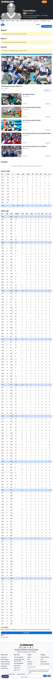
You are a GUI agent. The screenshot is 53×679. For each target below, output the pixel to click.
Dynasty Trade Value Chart (19, 660)
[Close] (50, 667)
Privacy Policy (11, 674)
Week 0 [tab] (7, 20)
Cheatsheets (4, 666)
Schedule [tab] (22, 20)
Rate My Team (4, 668)
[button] (38, 25)
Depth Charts (17, 665)
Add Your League (46, 26)
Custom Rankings (5, 664)
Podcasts (29, 661)
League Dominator (5, 661)
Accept (45, 675)
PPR (3, 24)
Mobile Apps (44, 661)
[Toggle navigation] (50, 1)
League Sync (4, 657)
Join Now (44, 1)
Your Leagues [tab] (43, 20)
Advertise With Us (45, 657)
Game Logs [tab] (36, 20)
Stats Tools (17, 670)
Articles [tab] (17, 20)
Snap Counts (17, 667)
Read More (47, 90)
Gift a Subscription (45, 664)
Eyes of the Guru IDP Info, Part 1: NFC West (34, 146)
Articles (29, 657)
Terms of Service (21, 674)
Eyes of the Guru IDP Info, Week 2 (32, 107)
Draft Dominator (5, 659)
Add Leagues (26, 632)
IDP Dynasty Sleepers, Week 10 (11, 86)
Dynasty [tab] (12, 20)
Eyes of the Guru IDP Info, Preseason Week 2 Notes (37, 133)
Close (49, 675)
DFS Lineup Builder (18, 657)
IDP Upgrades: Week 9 (29, 94)
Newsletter (30, 664)
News (28, 659)
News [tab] (48, 20)
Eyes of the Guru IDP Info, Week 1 (32, 120)
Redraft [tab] (2, 20)
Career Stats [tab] (29, 20)
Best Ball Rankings (18, 663)
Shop (42, 659)
